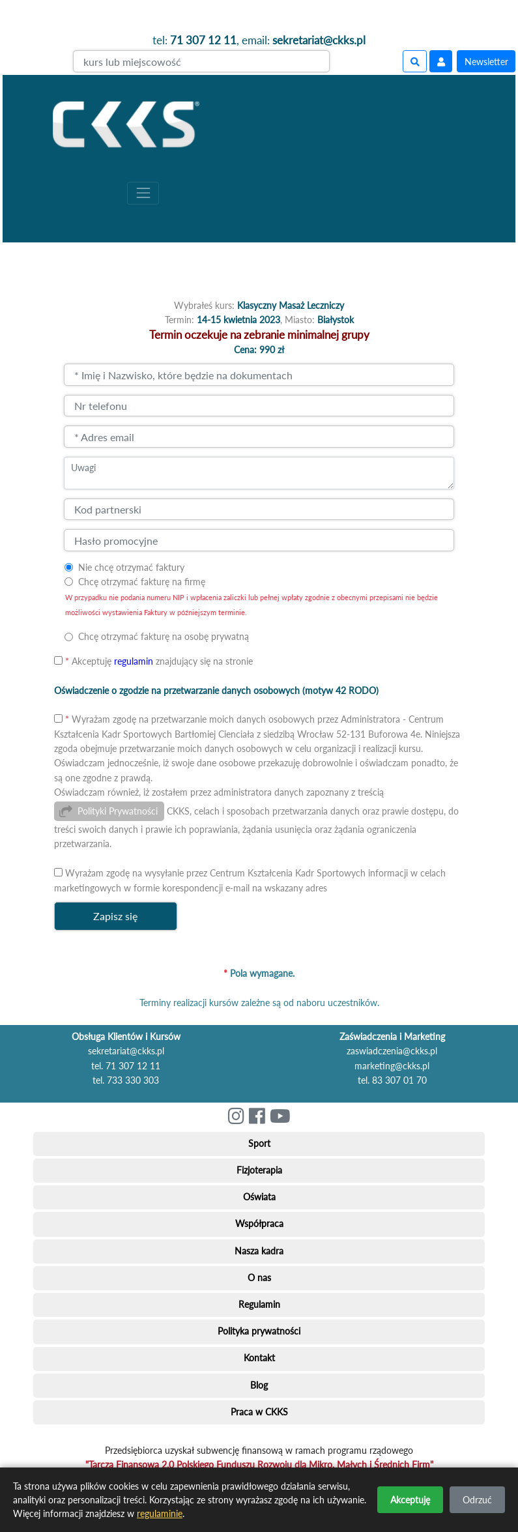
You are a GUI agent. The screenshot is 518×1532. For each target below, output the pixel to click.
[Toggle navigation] (143, 193)
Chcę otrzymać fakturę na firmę (141, 581)
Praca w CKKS (259, 1411)
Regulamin (259, 1304)
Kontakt (259, 1357)
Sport (259, 1143)
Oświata (259, 1196)
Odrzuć (477, 1499)
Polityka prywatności (259, 1331)
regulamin (133, 661)
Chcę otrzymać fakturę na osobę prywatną (163, 636)
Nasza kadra (259, 1250)
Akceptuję (410, 1499)
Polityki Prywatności (118, 811)
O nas (259, 1277)
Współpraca (259, 1223)
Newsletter (486, 61)
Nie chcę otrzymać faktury (131, 567)
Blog (259, 1385)
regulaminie (159, 1513)
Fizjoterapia (259, 1170)
